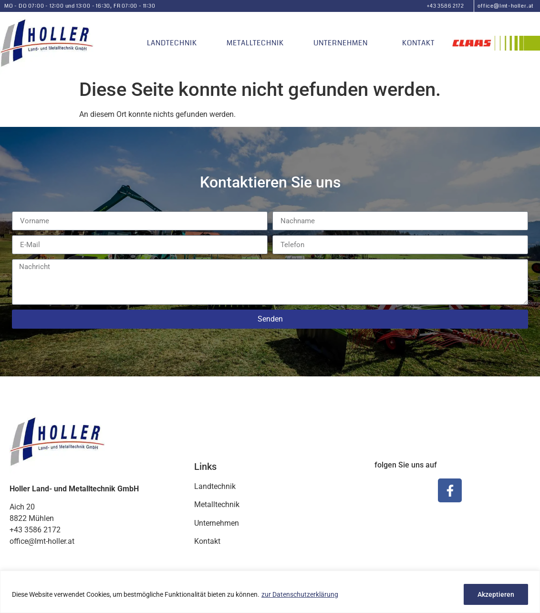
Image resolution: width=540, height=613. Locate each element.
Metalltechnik (255, 43)
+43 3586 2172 (445, 6)
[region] (270, 592)
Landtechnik (172, 43)
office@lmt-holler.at (506, 6)
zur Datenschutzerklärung (299, 594)
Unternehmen (343, 43)
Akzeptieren (496, 594)
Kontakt (418, 43)
